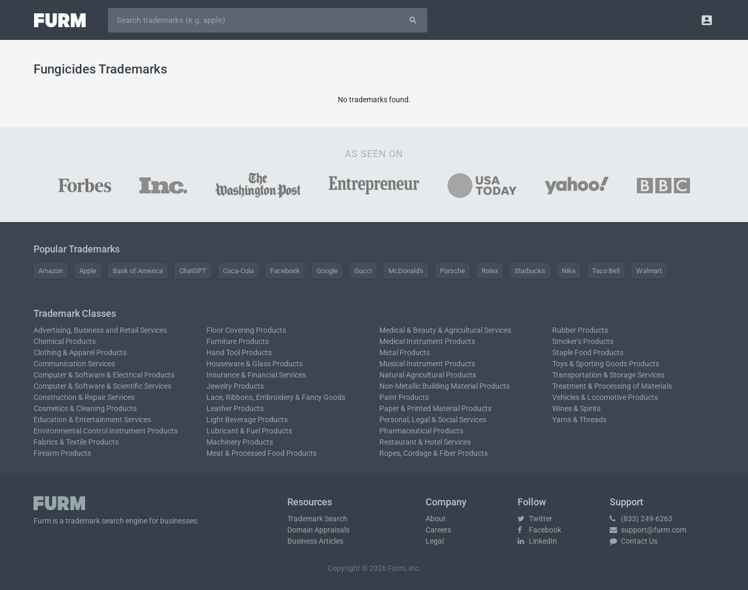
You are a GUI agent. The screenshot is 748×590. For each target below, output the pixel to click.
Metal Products (404, 352)
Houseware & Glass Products (254, 363)
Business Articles (315, 541)
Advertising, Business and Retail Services (100, 330)
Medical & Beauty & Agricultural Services (445, 330)
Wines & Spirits (576, 408)
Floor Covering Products (246, 330)
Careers (438, 530)
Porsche (452, 271)
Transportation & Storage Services (608, 375)
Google (327, 271)
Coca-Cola (238, 271)
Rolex (489, 271)
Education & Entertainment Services (92, 419)
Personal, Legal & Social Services (432, 419)
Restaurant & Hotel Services (425, 442)
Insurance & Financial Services (256, 375)
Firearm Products (62, 453)
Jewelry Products (235, 386)
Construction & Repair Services (84, 397)
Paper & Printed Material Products (435, 408)
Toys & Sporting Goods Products (605, 363)
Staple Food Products (588, 352)
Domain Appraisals (318, 530)
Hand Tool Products (239, 352)
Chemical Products (65, 341)
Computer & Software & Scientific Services (102, 386)
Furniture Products (237, 341)
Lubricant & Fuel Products (249, 431)
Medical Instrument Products (427, 341)
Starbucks (529, 271)
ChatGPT (192, 271)
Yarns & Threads (579, 419)
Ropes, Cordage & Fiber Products (433, 453)
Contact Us (634, 541)
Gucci (363, 271)
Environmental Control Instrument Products (106, 431)
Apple (87, 271)
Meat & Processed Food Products (261, 453)
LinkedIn (537, 541)
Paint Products (404, 397)
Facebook (285, 271)
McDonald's (405, 271)
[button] (707, 20)
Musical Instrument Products (427, 363)
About (436, 518)
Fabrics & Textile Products (76, 442)
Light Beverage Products (247, 419)
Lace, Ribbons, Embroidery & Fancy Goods (275, 397)
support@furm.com (648, 530)
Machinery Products (239, 442)
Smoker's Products (582, 341)
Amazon (50, 271)
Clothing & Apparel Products (80, 352)
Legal (435, 541)
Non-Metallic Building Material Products (444, 386)
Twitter (535, 518)
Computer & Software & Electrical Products (104, 375)
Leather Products (235, 408)
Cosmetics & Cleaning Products (85, 408)
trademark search (94, 521)
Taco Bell (606, 271)
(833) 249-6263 (641, 518)
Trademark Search (317, 518)
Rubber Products (580, 330)
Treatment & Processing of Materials (612, 386)
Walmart (649, 271)
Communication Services (74, 363)
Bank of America (138, 271)
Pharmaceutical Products (421, 431)
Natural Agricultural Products (427, 375)
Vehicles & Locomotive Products (605, 397)
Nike (569, 271)
